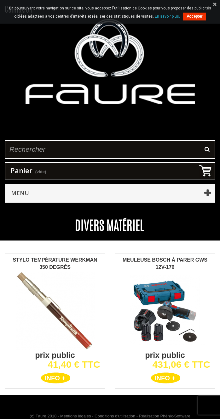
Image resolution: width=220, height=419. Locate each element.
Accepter (194, 16)
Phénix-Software (175, 416)
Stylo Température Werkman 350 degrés (55, 263)
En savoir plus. (167, 16)
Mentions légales (75, 416)
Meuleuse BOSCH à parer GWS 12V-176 (165, 263)
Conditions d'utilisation (115, 416)
